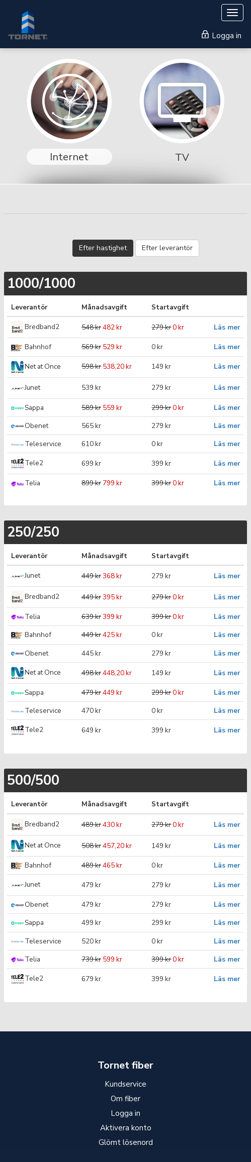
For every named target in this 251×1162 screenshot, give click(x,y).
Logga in (221, 36)
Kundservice (125, 1084)
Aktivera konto (125, 1128)
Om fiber (125, 1099)
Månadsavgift (104, 307)
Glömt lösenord (126, 1142)
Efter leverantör (167, 248)
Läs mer (227, 327)
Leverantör (29, 307)
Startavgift (170, 307)
